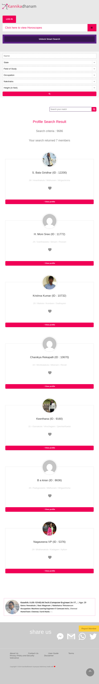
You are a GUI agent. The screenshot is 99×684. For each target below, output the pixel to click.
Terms (71, 653)
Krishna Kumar (49, 295)
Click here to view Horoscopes (23, 27)
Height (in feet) (10, 88)
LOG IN (9, 19)
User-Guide (53, 653)
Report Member (88, 628)
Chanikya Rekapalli (49, 357)
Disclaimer (49, 655)
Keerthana (49, 418)
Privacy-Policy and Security (22, 655)
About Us (14, 653)
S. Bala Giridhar (49, 172)
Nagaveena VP (49, 541)
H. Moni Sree (49, 234)
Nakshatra (8, 81)
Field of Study (10, 69)
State (6, 62)
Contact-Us (33, 653)
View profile (49, 202)
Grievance (14, 658)
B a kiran (49, 480)
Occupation (9, 75)
